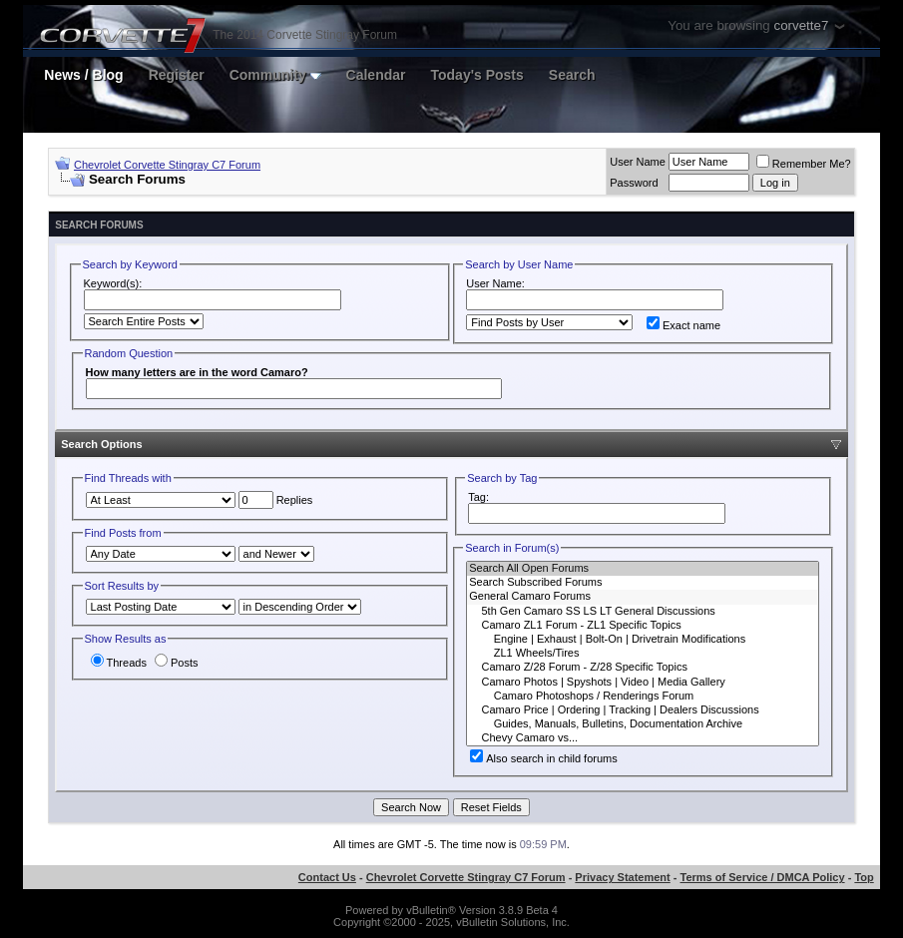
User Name (638, 162)
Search (572, 75)
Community (275, 75)
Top (863, 877)
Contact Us (327, 877)
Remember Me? (803, 164)
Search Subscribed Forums (642, 583)
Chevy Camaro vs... (642, 738)
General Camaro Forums (642, 597)
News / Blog (83, 75)
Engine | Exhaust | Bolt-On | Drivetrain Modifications (642, 640)
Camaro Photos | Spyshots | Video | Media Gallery (642, 683)
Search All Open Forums (642, 569)
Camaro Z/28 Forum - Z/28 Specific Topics (642, 668)
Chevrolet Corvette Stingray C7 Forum (167, 165)
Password (634, 183)
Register (177, 75)
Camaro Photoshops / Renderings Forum (642, 697)
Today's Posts (476, 75)
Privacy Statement (622, 877)
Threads (119, 663)
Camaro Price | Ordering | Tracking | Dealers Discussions (642, 710)
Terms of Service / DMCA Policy (762, 877)
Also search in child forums (543, 758)
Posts (177, 663)
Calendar (376, 75)
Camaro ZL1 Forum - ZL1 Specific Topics (642, 626)
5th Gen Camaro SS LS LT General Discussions (642, 612)
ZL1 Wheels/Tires (642, 654)
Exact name (683, 325)
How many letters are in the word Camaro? (197, 372)
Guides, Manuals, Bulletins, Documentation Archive (642, 724)
